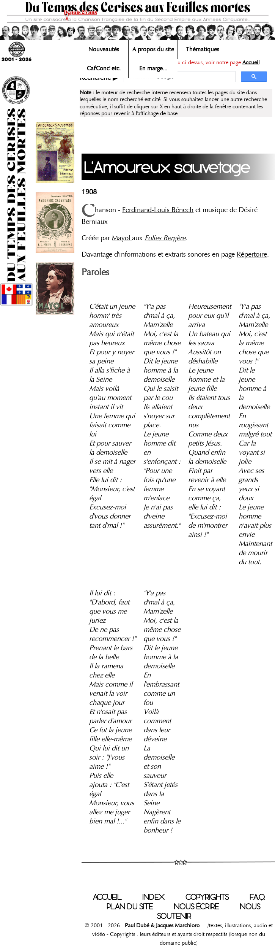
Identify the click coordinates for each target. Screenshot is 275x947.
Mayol (122, 238)
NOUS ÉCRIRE (196, 906)
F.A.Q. (257, 897)
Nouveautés (103, 49)
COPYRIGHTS (207, 897)
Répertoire (252, 254)
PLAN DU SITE (130, 906)
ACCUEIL (107, 897)
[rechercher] (178, 76)
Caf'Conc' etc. (104, 68)
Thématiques (202, 49)
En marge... (153, 68)
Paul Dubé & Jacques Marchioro (162, 925)
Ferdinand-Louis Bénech (157, 209)
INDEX (153, 897)
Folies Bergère (165, 238)
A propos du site (153, 49)
